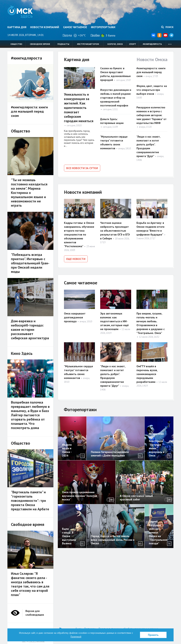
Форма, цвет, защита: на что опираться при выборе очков (151, 89)
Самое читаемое (75, 27)
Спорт (132, 44)
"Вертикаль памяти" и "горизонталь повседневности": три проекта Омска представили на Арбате (30, 500)
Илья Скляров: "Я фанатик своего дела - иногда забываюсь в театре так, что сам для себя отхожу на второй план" (30, 584)
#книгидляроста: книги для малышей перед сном (150, 72)
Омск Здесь (22, 12)
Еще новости (75, 258)
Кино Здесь (22, 353)
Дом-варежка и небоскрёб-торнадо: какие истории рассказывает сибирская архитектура (30, 329)
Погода (67, 35)
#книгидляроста (152, 44)
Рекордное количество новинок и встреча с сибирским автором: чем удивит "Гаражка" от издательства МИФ (151, 115)
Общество (16, 44)
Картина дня (16, 27)
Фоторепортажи (103, 27)
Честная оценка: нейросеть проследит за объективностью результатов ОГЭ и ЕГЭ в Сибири (115, 229)
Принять (153, 635)
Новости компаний (44, 27)
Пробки (95, 35)
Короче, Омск (115, 44)
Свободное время (40, 44)
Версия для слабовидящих (34, 612)
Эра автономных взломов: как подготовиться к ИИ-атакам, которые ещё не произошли (114, 320)
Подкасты (63, 44)
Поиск (167, 27)
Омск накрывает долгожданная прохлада (75, 316)
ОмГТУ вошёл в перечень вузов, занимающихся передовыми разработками (146, 372)
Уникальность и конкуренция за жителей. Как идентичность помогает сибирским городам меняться (78, 107)
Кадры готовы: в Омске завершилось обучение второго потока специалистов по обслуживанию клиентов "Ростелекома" (79, 233)
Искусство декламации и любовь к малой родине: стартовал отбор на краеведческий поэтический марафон (115, 97)
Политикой (76, 636)
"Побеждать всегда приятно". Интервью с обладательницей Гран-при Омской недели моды (30, 263)
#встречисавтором (88, 44)
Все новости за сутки (82, 168)
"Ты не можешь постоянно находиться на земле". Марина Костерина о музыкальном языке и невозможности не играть (29, 193)
